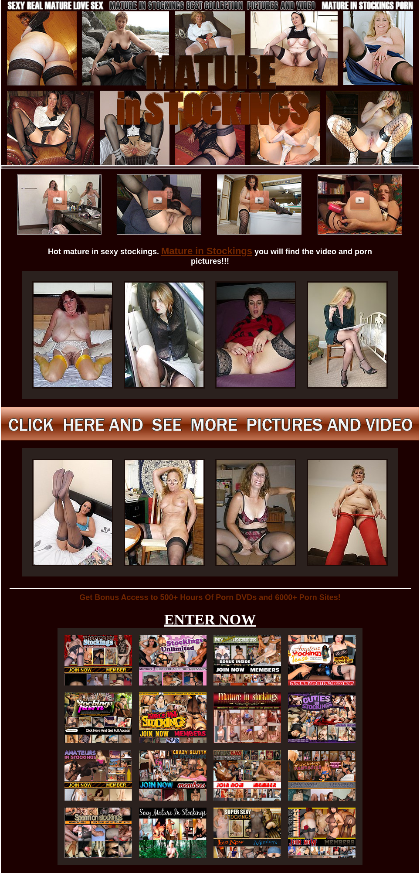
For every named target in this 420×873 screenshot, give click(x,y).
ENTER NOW (210, 619)
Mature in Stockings (206, 251)
